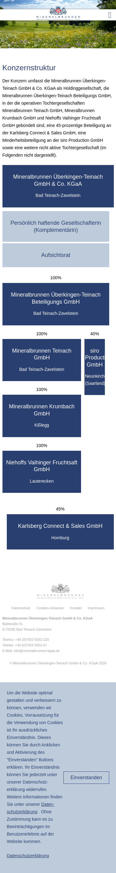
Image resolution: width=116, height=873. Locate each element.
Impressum (96, 608)
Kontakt (75, 608)
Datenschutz (20, 608)
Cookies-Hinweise (50, 608)
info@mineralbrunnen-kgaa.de (37, 651)
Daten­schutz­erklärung (28, 855)
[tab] (58, 186)
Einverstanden (86, 777)
